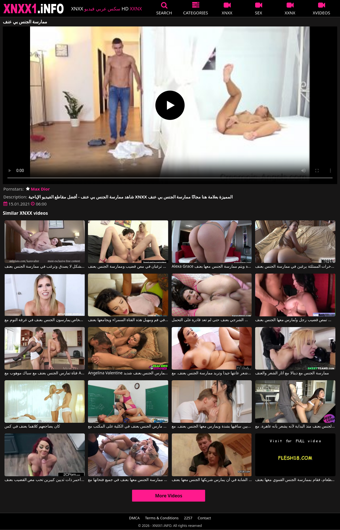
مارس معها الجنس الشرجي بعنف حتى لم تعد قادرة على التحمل (212, 320)
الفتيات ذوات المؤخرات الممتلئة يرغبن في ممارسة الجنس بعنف (295, 266)
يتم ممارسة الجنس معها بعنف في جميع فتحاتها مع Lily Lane (128, 480)
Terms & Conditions (161, 517)
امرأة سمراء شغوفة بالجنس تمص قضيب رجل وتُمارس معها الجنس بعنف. (295, 320)
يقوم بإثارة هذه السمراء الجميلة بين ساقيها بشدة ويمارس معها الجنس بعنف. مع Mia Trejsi (212, 426)
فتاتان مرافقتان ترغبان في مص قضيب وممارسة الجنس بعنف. (128, 266)
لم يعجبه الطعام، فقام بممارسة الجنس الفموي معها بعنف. (295, 480)
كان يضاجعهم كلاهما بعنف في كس (32, 426)
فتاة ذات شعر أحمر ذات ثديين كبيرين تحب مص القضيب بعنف (44, 480)
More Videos (168, 496)
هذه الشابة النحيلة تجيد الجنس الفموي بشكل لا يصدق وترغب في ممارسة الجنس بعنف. (44, 266)
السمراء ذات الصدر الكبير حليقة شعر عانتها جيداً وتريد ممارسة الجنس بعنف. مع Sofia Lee (212, 373)
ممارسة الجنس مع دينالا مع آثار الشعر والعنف (292, 373)
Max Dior (38, 189)
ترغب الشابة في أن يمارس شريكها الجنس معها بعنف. (212, 480)
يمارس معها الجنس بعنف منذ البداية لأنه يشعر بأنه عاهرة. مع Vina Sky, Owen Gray (295, 426)
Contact (204, 517)
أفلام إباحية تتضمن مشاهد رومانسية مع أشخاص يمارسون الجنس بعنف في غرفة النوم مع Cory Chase (44, 320)
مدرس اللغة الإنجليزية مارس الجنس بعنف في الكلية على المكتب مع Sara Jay (128, 426)
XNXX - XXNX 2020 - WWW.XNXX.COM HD (34, 9)
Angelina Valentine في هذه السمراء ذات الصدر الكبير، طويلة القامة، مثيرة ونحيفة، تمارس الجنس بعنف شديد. (128, 373)
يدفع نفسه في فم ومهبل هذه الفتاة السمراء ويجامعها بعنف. (128, 320)
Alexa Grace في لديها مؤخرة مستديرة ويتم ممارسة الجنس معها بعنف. (212, 266)
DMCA (134, 517)
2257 (188, 517)
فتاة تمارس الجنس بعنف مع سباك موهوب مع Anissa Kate (44, 373)
